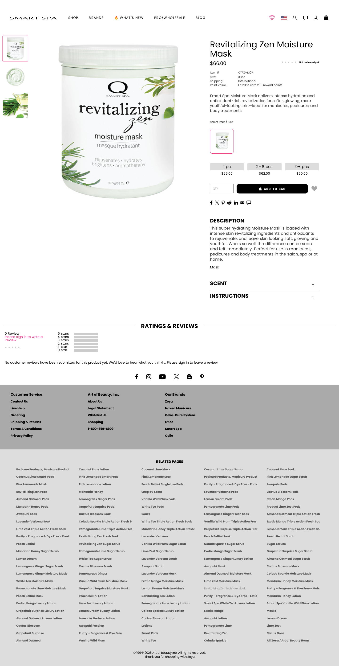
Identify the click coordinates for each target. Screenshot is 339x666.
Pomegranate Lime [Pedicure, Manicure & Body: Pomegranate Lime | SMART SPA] (218, 625)
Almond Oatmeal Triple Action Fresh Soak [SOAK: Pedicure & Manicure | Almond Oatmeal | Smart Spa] (293, 514)
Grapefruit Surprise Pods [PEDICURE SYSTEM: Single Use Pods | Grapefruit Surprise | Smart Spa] (96, 506)
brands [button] (96, 18)
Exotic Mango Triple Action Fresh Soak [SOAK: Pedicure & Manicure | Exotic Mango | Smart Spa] (293, 521)
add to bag (261, 189)
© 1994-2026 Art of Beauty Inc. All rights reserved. (169, 654)
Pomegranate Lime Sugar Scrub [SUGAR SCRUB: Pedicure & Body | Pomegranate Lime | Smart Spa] (102, 551)
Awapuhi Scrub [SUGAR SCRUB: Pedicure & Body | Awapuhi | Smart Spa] (152, 566)
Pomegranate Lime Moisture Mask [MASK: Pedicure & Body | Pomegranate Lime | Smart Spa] (41, 588)
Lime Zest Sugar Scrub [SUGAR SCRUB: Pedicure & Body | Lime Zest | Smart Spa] (157, 551)
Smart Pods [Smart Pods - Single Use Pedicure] (149, 633)
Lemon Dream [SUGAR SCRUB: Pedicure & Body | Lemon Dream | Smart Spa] (26, 558)
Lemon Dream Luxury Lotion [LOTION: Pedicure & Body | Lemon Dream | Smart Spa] (99, 610)
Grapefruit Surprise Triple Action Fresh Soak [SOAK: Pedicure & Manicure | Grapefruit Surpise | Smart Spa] (230, 529)
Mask (214, 267)
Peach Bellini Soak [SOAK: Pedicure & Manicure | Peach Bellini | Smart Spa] (217, 536)
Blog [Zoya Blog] (201, 18)
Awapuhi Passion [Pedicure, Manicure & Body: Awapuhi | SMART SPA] (91, 625)
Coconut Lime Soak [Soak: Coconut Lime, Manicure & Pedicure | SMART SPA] (281, 469)
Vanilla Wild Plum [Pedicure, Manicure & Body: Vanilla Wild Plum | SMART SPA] (92, 640)
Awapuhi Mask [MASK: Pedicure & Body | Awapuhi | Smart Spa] (215, 566)
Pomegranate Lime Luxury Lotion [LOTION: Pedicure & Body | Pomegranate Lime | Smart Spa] (165, 603)
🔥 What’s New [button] (129, 18)
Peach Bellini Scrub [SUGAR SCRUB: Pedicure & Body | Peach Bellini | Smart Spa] (280, 536)
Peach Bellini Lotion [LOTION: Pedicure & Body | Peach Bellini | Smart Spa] (93, 596)
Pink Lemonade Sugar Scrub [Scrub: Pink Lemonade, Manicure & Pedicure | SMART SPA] (287, 476)
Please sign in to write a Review (24, 338)
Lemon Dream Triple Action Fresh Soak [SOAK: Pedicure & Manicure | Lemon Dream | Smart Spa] (293, 529)
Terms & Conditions (26, 429)
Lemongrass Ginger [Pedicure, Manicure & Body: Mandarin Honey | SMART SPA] (93, 573)
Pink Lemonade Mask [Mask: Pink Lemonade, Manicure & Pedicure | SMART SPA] (31, 484)
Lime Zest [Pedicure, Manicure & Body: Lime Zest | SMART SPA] (274, 625)
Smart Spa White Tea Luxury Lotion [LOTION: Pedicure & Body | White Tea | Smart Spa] (229, 603)
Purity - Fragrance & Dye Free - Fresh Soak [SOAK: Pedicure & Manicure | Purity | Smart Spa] (42, 536)
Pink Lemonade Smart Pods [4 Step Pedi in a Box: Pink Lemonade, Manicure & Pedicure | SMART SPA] (98, 476)
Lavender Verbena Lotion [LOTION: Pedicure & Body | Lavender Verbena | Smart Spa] (97, 618)
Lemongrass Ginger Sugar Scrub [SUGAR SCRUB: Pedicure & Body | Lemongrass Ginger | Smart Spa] (39, 566)
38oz (227, 77)
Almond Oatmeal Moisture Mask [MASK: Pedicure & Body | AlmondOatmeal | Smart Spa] (227, 573)
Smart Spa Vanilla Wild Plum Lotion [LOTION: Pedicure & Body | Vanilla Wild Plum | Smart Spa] (293, 603)
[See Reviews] (300, 63)
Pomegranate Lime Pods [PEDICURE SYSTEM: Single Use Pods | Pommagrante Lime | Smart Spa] (221, 506)
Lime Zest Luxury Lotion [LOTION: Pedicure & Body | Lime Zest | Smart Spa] (96, 603)
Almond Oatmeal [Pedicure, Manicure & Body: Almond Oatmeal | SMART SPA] (28, 640)
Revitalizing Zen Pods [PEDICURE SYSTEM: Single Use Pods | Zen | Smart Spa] (31, 491)
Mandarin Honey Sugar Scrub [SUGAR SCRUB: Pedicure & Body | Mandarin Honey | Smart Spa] (37, 551)
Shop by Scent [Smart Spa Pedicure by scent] (151, 491)
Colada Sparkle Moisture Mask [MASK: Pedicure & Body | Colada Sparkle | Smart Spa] (289, 573)
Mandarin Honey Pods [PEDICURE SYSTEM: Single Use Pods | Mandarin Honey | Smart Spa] (32, 506)
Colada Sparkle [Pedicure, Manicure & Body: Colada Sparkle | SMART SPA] (215, 640)
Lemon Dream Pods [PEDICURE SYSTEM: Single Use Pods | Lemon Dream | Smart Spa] (218, 499)
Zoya (169, 401)
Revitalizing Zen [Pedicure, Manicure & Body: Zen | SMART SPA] (215, 633)
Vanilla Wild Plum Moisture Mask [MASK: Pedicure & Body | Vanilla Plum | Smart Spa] (103, 581)
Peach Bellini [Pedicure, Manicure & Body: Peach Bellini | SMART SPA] (25, 544)
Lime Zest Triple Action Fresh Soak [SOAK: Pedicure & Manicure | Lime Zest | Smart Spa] (41, 529)
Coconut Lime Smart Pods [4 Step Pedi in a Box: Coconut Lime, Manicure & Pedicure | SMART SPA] (35, 476)
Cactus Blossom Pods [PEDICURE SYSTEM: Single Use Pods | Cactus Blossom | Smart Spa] (283, 491)
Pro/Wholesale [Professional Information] (169, 18)
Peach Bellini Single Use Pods (162, 484)
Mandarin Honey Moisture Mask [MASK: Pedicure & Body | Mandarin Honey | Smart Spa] (290, 581)
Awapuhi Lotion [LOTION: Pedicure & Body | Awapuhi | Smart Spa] (215, 618)
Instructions (262, 296)
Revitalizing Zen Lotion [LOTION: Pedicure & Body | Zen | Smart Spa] (158, 596)
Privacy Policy (22, 435)
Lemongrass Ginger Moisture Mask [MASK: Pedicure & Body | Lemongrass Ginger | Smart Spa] (41, 573)
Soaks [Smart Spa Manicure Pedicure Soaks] (145, 514)
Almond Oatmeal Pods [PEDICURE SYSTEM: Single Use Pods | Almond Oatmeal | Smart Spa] (32, 499)
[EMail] (242, 202)
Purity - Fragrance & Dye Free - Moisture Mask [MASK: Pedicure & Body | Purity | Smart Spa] (293, 588)
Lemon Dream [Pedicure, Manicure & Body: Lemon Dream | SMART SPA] (277, 618)
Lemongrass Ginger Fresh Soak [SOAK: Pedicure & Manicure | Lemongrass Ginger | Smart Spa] (226, 514)
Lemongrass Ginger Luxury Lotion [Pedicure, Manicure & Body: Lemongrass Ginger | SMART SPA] (228, 558)
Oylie (169, 435)
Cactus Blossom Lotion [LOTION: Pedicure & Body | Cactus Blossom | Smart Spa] (158, 618)
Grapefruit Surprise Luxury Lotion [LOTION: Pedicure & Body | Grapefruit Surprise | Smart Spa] (40, 610)
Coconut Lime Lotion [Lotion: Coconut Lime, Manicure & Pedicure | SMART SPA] (94, 469)
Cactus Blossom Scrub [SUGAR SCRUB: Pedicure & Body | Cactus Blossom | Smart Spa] (95, 566)
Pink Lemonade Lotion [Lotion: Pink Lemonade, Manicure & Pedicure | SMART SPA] (95, 484)
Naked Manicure (178, 408)
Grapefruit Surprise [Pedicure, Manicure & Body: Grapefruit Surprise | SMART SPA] (30, 633)
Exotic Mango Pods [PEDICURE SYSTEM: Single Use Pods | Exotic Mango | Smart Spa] (280, 499)
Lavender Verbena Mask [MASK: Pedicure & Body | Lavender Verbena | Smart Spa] (158, 573)
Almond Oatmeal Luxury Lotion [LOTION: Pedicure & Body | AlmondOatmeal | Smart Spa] (39, 618)
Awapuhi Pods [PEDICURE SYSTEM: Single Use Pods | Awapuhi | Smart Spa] (277, 484)
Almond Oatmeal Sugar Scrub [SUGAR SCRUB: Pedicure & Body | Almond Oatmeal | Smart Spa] (288, 558)
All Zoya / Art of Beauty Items (288, 640)
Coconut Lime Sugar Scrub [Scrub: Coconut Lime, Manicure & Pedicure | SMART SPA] (223, 469)
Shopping (95, 422)
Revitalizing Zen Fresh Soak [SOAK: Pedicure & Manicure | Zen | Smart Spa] (99, 536)
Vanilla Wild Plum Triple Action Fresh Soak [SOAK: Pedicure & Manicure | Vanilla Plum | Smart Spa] (230, 521)
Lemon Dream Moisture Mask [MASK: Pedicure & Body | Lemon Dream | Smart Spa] (162, 588)
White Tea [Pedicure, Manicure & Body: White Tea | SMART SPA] (148, 640)
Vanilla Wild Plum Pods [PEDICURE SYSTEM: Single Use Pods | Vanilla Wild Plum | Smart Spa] (158, 499)
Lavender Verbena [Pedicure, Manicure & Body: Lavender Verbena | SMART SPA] (154, 536)
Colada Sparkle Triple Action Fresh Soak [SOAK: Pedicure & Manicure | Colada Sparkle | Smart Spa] (105, 521)
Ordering (18, 415)
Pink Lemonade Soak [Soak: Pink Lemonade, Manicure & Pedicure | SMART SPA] (156, 476)
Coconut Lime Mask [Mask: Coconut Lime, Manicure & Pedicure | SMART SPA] (155, 469)
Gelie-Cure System (180, 415)
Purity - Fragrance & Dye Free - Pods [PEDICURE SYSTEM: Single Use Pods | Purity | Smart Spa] (230, 484)
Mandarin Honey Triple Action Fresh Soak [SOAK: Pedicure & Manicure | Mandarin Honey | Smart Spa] (168, 529)
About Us (95, 401)
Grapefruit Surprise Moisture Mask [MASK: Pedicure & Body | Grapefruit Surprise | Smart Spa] (104, 588)
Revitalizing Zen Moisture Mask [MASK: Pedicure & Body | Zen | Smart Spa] (225, 588)
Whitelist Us (97, 415)
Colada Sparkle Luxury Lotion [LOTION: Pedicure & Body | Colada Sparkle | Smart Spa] (162, 610)
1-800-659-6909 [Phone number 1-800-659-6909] (100, 429)
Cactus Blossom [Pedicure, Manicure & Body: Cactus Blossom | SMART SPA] (28, 625)
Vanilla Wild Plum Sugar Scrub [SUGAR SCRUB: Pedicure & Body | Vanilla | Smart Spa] (163, 544)
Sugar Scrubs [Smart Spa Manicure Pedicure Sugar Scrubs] (276, 544)
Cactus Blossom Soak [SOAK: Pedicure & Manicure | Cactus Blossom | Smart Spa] (95, 514)
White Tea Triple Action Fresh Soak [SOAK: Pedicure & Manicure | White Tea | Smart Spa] (166, 521)
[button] (33, 17)
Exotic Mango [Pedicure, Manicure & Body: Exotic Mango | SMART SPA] (214, 610)
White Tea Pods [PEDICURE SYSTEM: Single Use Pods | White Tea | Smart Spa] (152, 506)
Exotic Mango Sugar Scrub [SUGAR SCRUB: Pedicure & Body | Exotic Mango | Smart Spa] (223, 551)
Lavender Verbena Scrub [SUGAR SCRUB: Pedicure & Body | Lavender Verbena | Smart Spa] (159, 558)
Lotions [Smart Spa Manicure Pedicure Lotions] (146, 625)
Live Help (18, 408)
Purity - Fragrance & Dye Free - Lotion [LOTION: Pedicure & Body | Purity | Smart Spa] (230, 596)
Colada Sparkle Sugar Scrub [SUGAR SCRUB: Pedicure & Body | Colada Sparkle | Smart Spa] (224, 544)
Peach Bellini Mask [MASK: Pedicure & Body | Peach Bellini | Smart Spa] (29, 596)
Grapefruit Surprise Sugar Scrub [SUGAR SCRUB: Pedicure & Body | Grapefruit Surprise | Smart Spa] (289, 551)
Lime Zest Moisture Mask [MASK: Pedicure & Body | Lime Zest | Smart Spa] (222, 581)
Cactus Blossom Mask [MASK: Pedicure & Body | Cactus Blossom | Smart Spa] (283, 566)
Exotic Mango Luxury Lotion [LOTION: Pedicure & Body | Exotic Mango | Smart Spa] (36, 603)
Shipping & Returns (26, 422)
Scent (262, 283)
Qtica (169, 422)
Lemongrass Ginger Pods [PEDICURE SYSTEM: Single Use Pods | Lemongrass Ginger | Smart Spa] (97, 499)
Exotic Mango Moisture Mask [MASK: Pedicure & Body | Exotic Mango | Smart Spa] (162, 581)
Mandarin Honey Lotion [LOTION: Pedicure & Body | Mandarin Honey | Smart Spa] (284, 596)
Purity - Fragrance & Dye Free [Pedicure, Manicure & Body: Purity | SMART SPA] (100, 633)
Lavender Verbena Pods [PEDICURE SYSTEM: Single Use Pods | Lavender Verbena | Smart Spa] (221, 491)
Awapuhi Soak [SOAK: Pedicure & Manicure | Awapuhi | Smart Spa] (26, 514)
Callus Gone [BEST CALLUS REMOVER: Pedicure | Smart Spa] (275, 633)
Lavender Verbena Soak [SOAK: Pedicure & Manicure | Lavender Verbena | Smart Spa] (33, 521)
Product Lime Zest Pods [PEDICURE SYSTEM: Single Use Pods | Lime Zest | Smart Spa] (283, 506)
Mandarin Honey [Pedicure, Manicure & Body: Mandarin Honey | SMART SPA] (91, 491)
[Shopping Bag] (326, 18)
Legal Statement (101, 408)
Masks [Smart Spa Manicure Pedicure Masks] (271, 610)
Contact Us (19, 401)
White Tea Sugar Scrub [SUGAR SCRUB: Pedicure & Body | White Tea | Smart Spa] (95, 558)
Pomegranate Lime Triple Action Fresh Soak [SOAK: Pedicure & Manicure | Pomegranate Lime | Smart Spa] (105, 529)
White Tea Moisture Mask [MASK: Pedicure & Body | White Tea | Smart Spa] (34, 581)
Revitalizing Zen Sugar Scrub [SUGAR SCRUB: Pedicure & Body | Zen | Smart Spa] (99, 544)
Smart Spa (173, 429)
